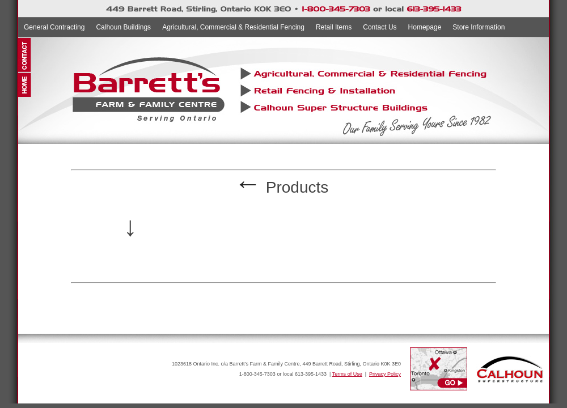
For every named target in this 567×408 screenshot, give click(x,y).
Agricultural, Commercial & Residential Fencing (233, 27)
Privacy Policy (385, 374)
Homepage (425, 27)
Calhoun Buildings (123, 27)
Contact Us (379, 27)
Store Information (478, 27)
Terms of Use (347, 374)
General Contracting (54, 27)
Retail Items (334, 27)
